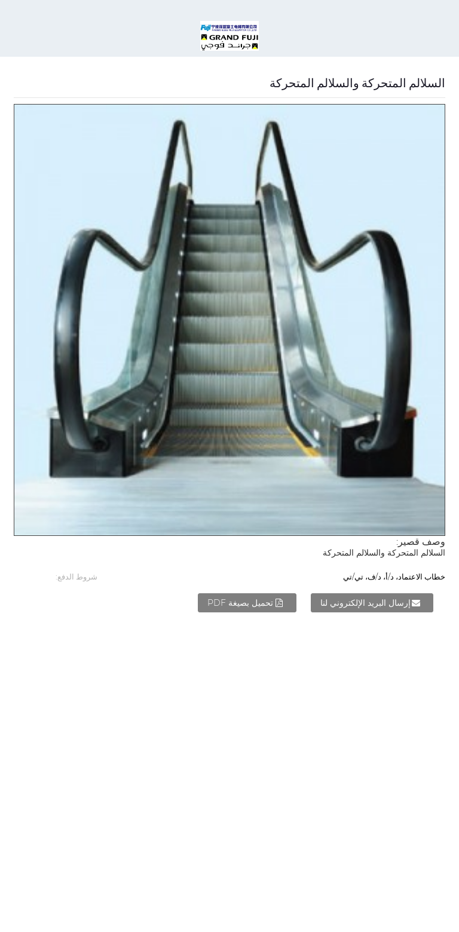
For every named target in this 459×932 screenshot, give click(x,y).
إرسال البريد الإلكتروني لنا (365, 602)
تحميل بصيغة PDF (240, 602)
